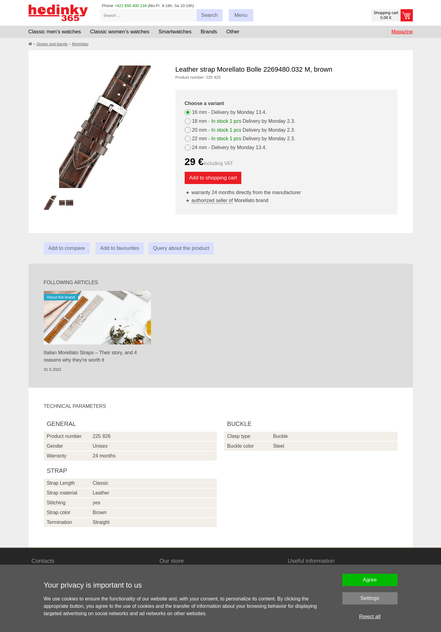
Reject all (370, 616)
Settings (369, 598)
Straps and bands (52, 44)
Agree (370, 580)
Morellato (80, 44)
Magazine (402, 31)
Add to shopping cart (213, 178)
